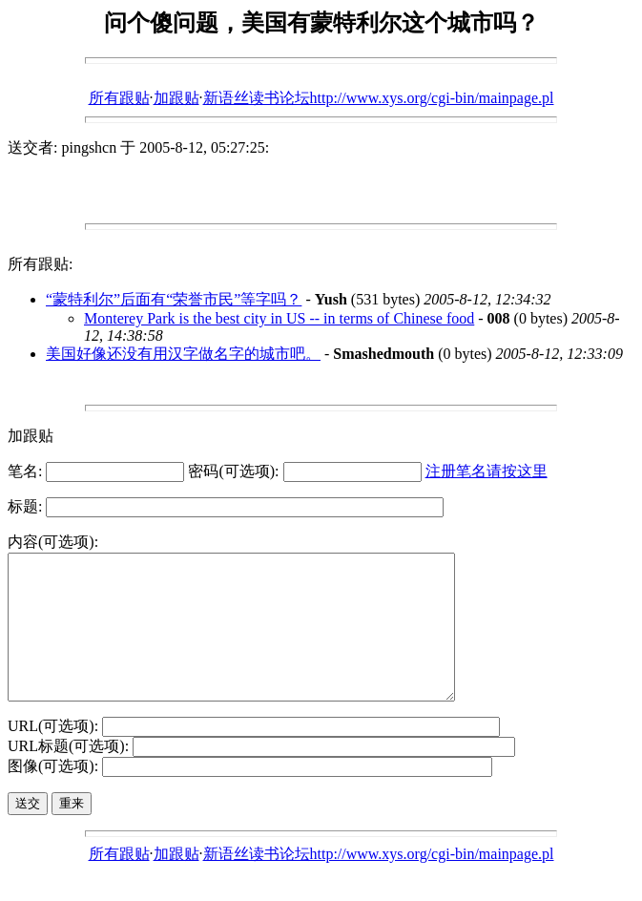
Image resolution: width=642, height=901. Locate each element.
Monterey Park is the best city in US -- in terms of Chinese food (279, 318)
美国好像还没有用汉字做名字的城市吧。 (183, 354)
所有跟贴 (119, 98)
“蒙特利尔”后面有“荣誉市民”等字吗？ (173, 299)
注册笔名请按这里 (486, 471)
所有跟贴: (40, 264)
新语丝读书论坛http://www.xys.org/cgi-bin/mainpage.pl (378, 98)
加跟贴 (176, 98)
